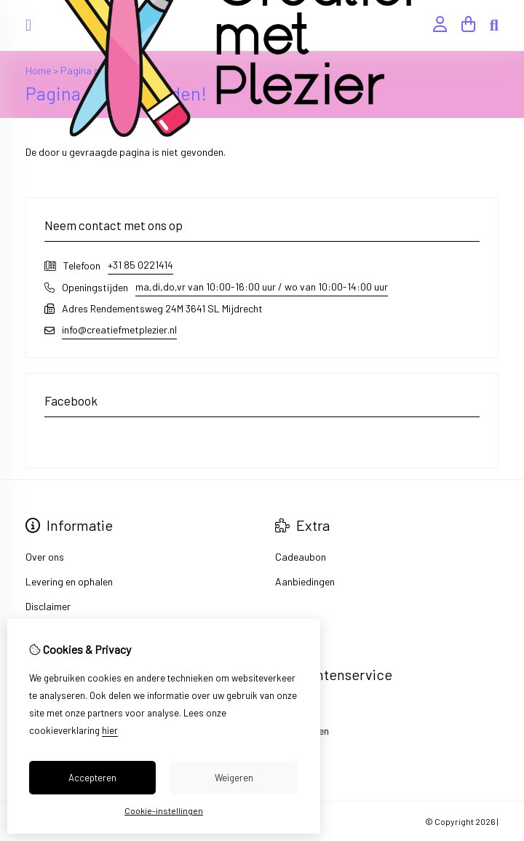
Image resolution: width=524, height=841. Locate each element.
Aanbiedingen (305, 581)
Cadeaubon (300, 556)
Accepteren (92, 777)
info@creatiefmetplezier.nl (119, 329)
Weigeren (234, 777)
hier (110, 730)
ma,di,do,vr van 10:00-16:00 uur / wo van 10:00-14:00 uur (261, 286)
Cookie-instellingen (163, 810)
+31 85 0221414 (140, 264)
